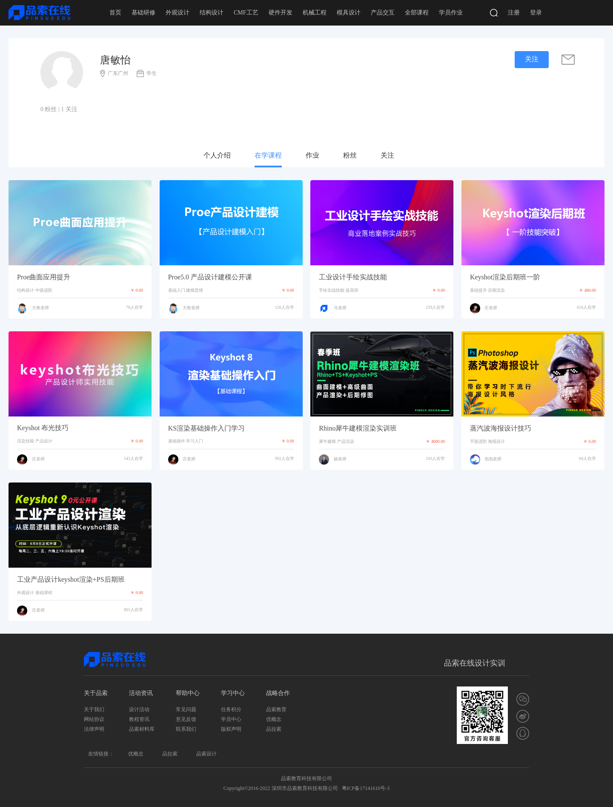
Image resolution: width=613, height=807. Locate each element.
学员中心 (231, 719)
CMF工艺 (246, 12)
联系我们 (186, 729)
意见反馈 (186, 719)
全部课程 (417, 12)
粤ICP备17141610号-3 (366, 788)
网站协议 (94, 719)
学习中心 (233, 693)
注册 (514, 12)
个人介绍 (217, 155)
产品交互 (383, 12)
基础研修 (143, 12)
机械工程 (315, 12)
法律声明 (94, 729)
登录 (536, 12)
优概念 (273, 719)
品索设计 (206, 754)
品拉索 (273, 729)
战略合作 (278, 693)
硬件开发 (280, 12)
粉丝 (350, 155)
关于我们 (94, 709)
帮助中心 (188, 693)
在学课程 (268, 155)
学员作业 (451, 12)
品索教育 (276, 709)
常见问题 (186, 709)
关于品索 (96, 693)
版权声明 (231, 729)
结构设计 (211, 12)
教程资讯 (139, 719)
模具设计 (349, 12)
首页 (115, 12)
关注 (387, 155)
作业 (312, 155)
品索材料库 (142, 729)
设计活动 (139, 709)
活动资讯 (141, 693)
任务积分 (231, 709)
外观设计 (177, 12)
